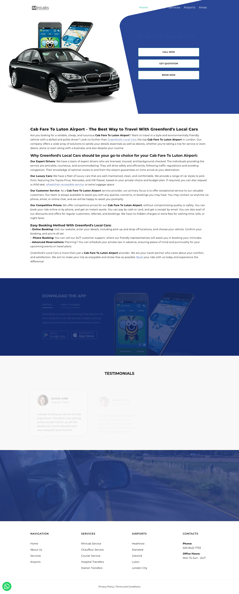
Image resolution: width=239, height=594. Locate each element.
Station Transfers (91, 568)
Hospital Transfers (92, 561)
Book (139, 257)
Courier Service (90, 555)
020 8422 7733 (192, 547)
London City (139, 568)
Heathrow (138, 543)
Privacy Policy (106, 586)
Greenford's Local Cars (122, 139)
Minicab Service (91, 543)
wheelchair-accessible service (65, 184)
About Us (158, 7)
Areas (203, 7)
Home (143, 7)
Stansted (137, 549)
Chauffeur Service (92, 549)
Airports (189, 7)
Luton (135, 561)
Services (174, 7)
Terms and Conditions (128, 586)
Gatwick (137, 555)
